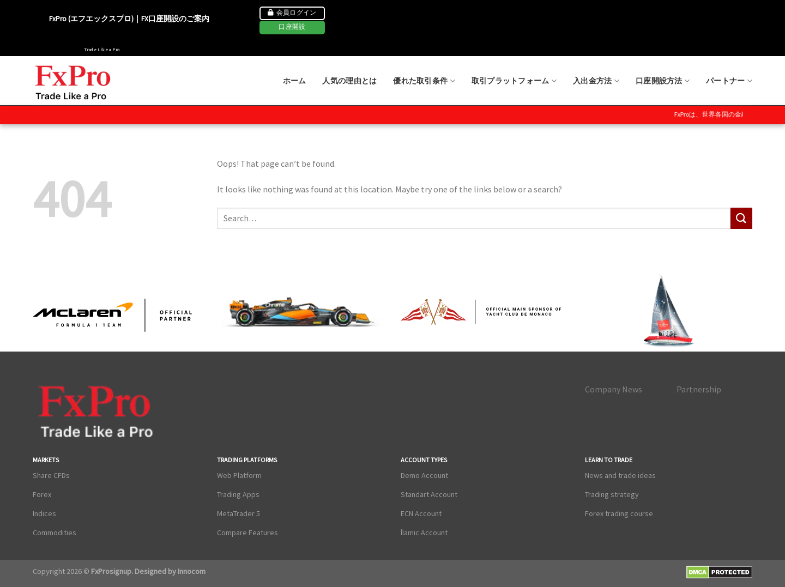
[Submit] (741, 218)
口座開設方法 (663, 81)
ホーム (294, 81)
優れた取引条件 (424, 81)
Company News (613, 389)
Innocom (191, 571)
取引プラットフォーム (514, 81)
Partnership (699, 389)
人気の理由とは (349, 81)
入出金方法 (596, 81)
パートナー (729, 81)
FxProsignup (111, 571)
